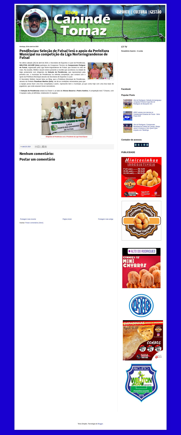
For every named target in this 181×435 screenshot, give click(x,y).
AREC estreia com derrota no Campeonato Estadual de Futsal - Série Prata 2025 (146, 114)
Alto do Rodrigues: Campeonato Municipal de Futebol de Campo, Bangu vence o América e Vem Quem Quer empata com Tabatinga (146, 127)
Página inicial (67, 219)
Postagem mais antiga (105, 219)
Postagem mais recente (28, 219)
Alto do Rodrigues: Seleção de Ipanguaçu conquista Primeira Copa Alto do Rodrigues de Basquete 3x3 (147, 102)
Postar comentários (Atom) (34, 223)
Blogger (100, 424)
